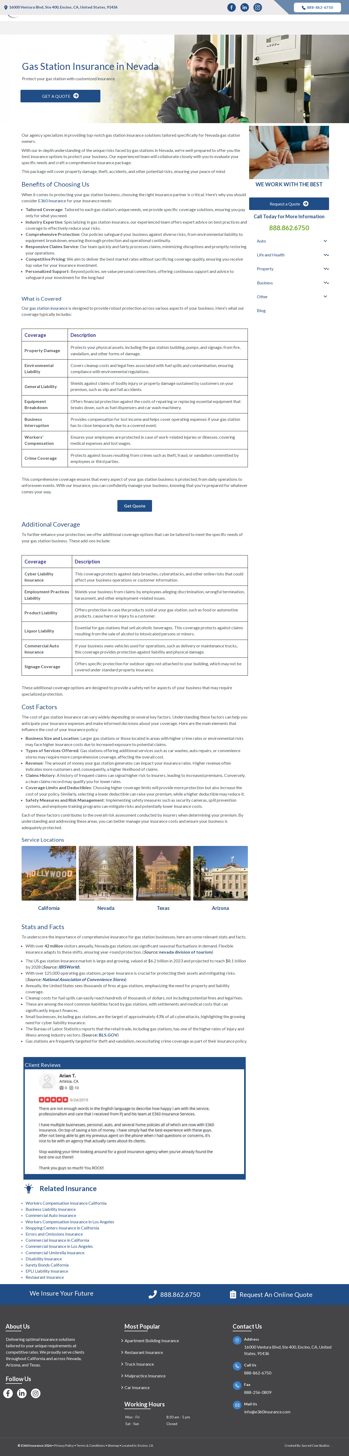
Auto (179, 29)
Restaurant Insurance (45, 1277)
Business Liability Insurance (51, 1209)
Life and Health (213, 29)
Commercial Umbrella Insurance (55, 1252)
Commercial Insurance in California (57, 1240)
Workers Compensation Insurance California (66, 1202)
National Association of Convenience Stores (83, 979)
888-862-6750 (317, 7)
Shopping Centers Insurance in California (62, 1227)
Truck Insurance (139, 1363)
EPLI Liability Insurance (47, 1270)
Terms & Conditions (90, 1445)
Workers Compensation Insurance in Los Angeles (70, 1221)
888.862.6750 (289, 228)
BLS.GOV (108, 1034)
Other (309, 29)
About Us (18, 1326)
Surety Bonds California (47, 1264)
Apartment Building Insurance (152, 1340)
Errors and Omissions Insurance (54, 1233)
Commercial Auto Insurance (51, 1215)
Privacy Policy (64, 1445)
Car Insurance (137, 1387)
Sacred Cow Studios (316, 1445)
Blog (333, 29)
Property (250, 29)
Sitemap (113, 1445)
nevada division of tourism (185, 951)
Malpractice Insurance (145, 1375)
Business (281, 29)
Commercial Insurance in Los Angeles (59, 1246)
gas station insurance (49, 307)
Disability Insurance (44, 1258)
